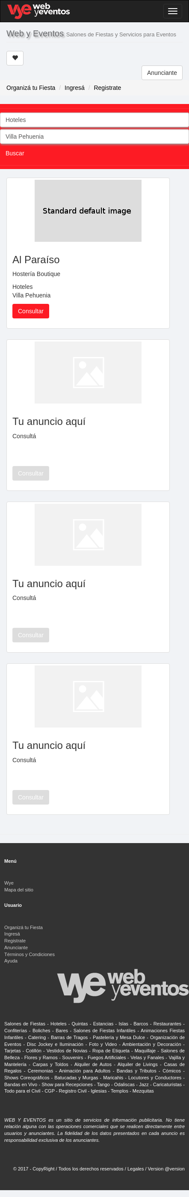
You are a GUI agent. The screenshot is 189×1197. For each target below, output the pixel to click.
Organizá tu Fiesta (30, 87)
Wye (9, 882)
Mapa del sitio (18, 889)
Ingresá (75, 87)
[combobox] (94, 120)
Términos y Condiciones (29, 954)
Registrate (107, 87)
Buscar (15, 153)
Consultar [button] (31, 311)
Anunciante (162, 72)
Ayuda (11, 960)
